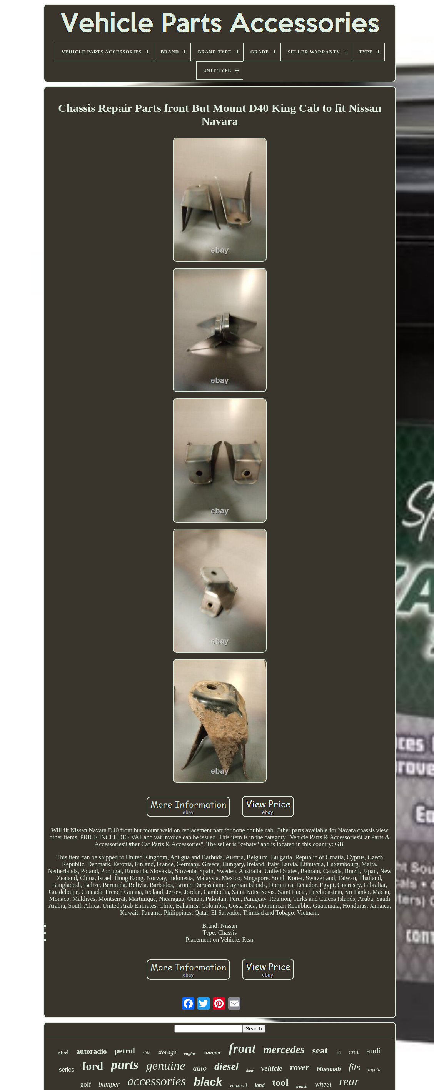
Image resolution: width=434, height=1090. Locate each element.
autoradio (91, 1051)
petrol (125, 1050)
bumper (109, 1084)
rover (299, 1067)
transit (301, 1086)
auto (200, 1068)
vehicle (271, 1068)
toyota (374, 1069)
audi (373, 1050)
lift (338, 1052)
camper (212, 1052)
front (242, 1048)
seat (320, 1050)
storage (167, 1052)
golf (85, 1084)
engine (190, 1053)
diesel (226, 1066)
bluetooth (329, 1069)
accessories (156, 1081)
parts (125, 1064)
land (260, 1085)
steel (63, 1052)
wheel (323, 1084)
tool (280, 1082)
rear (349, 1081)
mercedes (283, 1049)
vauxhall (238, 1085)
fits (355, 1067)
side (146, 1052)
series (66, 1069)
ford (92, 1066)
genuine (165, 1065)
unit (354, 1051)
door (250, 1070)
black (208, 1082)
